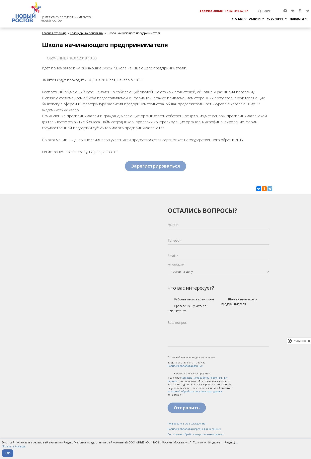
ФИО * (173, 225)
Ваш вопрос (177, 322)
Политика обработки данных (185, 366)
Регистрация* (176, 264)
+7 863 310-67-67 (236, 11)
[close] (309, 341)
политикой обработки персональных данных (195, 391)
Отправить (187, 408)
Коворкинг (275, 19)
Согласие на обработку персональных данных (196, 434)
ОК (7, 453)
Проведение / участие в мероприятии (187, 308)
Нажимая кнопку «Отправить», (189, 374)
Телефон (174, 240)
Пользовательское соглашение (186, 423)
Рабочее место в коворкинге (191, 299)
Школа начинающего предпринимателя (239, 301)
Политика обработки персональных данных (194, 429)
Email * (173, 256)
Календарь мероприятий (86, 33)
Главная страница (54, 33)
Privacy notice (300, 341)
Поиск (266, 11)
